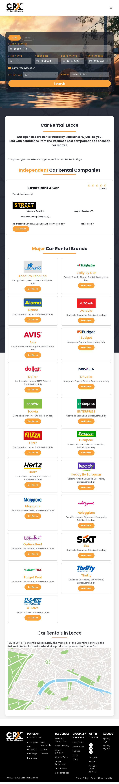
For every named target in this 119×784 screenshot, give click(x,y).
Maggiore (32, 506)
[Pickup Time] (48, 61)
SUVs (75, 755)
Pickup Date (15, 56)
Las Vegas (32, 758)
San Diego (32, 753)
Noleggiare (86, 512)
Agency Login (106, 740)
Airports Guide (61, 757)
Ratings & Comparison (61, 740)
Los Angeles (32, 742)
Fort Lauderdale (46, 743)
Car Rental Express (29, 777)
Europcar (86, 440)
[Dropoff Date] (74, 61)
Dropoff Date (69, 56)
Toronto (44, 753)
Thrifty (86, 575)
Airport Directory (59, 751)
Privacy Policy (82, 778)
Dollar (33, 377)
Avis (33, 342)
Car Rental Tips (62, 773)
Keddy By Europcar (86, 474)
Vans (28, 37)
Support (93, 757)
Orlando (44, 749)
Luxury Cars (78, 742)
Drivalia (86, 377)
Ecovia (33, 411)
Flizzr (33, 443)
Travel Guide (61, 768)
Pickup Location (18, 44)
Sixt (86, 545)
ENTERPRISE (86, 411)
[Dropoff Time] (101, 61)
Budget (86, 337)
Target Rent (33, 577)
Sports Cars (78, 746)
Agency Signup (106, 747)
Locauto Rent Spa (33, 276)
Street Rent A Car (43, 187)
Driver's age (15, 75)
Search (59, 83)
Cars (14, 37)
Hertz (33, 472)
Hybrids (76, 751)
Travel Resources (60, 763)
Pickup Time (41, 56)
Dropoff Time (95, 56)
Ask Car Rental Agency (92, 769)
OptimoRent (32, 544)
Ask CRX (93, 761)
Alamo (33, 310)
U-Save (33, 608)
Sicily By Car (86, 273)
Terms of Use (97, 778)
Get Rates (21, 228)
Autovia (86, 310)
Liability (108, 778)
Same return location (23, 67)
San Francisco (31, 748)
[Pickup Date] (21, 61)
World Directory (62, 745)
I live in (65, 74)
